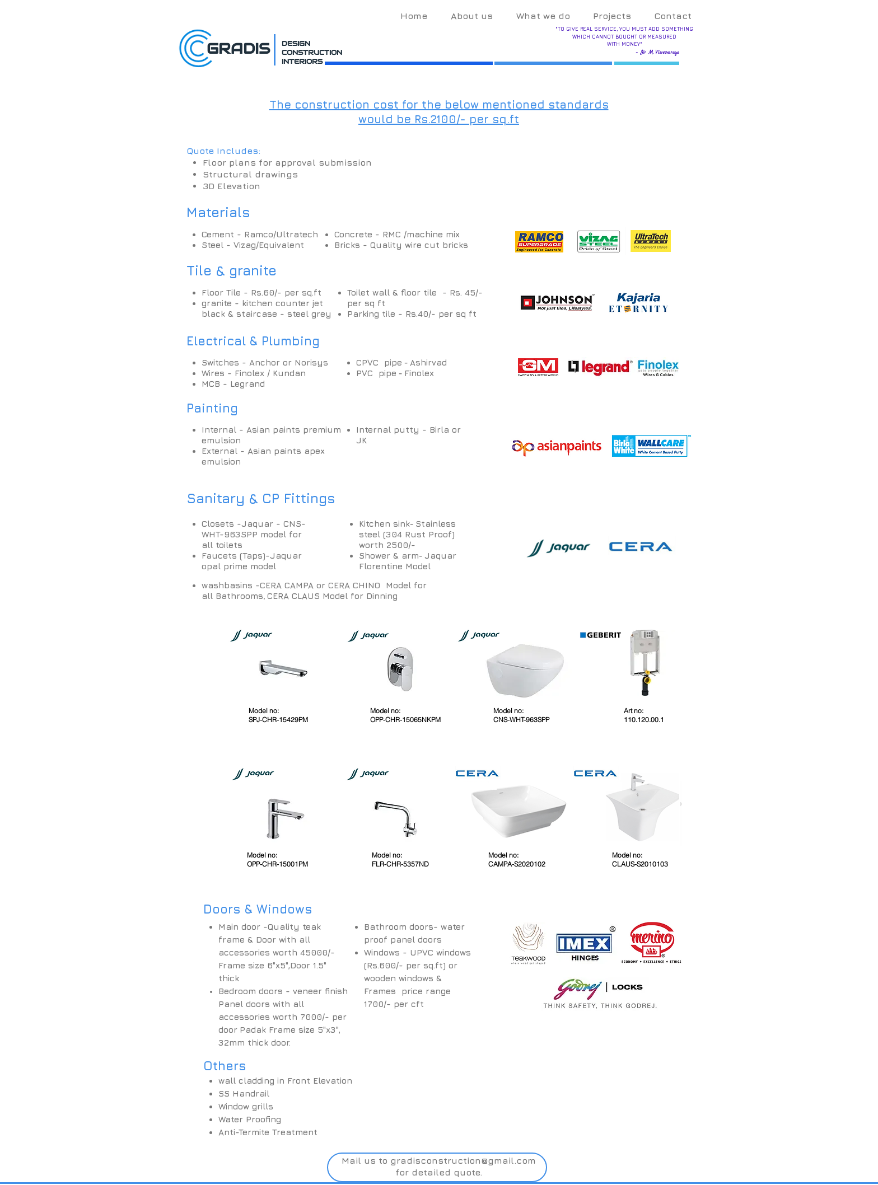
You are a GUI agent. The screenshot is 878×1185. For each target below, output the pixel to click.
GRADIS (238, 48)
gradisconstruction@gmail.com (463, 1160)
